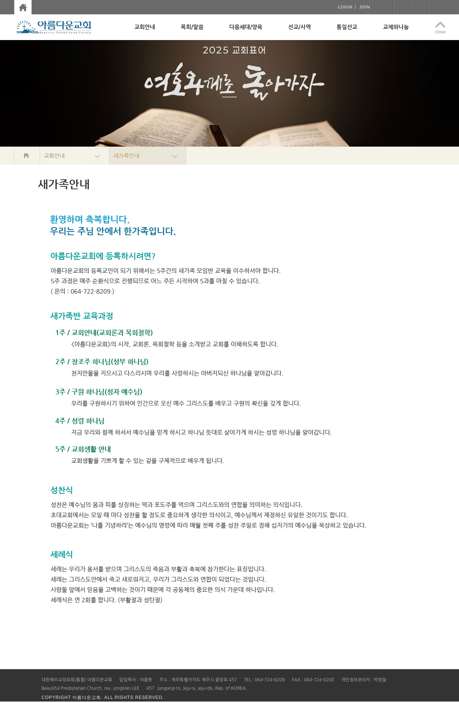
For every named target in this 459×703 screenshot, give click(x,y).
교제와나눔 (396, 27)
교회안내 (144, 27)
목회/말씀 (192, 27)
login (345, 7)
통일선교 (347, 27)
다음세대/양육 (245, 27)
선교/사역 (299, 27)
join (364, 7)
